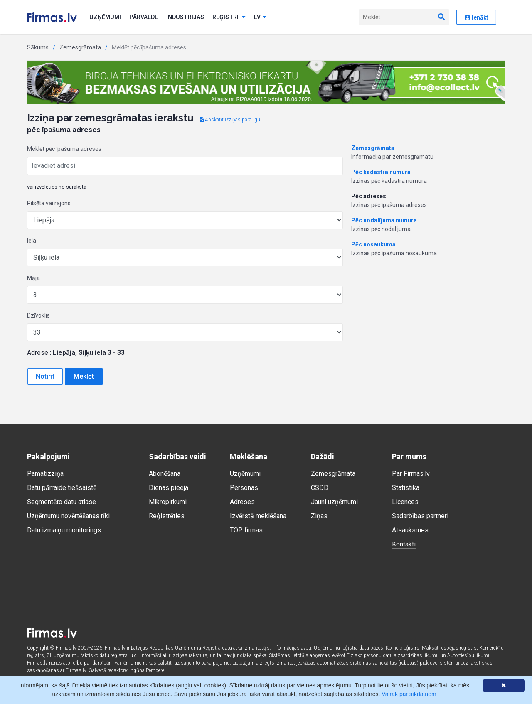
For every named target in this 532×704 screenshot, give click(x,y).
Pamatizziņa (45, 474)
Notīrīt (45, 376)
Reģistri (229, 17)
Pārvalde (143, 17)
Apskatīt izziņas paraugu (230, 120)
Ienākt (476, 17)
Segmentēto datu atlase (61, 502)
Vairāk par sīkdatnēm (409, 694)
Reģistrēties (167, 516)
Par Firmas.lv (411, 474)
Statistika (405, 488)
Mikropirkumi (168, 502)
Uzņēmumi (105, 17)
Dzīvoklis (38, 315)
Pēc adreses (368, 196)
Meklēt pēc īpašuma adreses (64, 148)
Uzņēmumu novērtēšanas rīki (68, 516)
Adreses (242, 502)
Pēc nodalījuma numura (384, 220)
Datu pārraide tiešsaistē (61, 488)
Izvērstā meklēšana (258, 516)
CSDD (319, 488)
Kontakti (404, 544)
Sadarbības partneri (420, 516)
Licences (405, 502)
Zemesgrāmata (80, 47)
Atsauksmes (410, 530)
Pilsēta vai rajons (49, 203)
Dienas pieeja (168, 488)
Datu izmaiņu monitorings (64, 530)
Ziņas (319, 516)
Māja (33, 278)
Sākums (38, 47)
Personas (244, 488)
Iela (31, 240)
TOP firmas (246, 530)
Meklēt (84, 376)
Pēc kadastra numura (381, 172)
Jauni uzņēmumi (334, 502)
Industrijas (185, 17)
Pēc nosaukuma (373, 244)
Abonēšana (164, 474)
